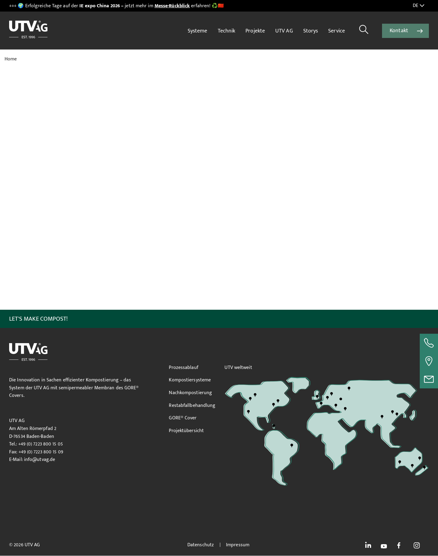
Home (11, 59)
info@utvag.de (39, 459)
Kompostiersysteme (190, 380)
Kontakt (399, 30)
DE (418, 5)
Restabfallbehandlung (192, 405)
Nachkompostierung (190, 393)
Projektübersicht (186, 431)
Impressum (237, 545)
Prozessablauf (183, 367)
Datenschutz (200, 545)
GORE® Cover (182, 418)
